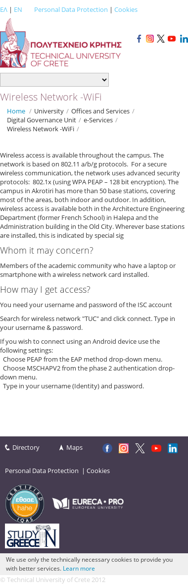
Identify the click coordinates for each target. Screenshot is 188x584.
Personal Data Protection (71, 9)
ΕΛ (3, 9)
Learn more (79, 568)
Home (16, 110)
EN (18, 9)
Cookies (126, 9)
